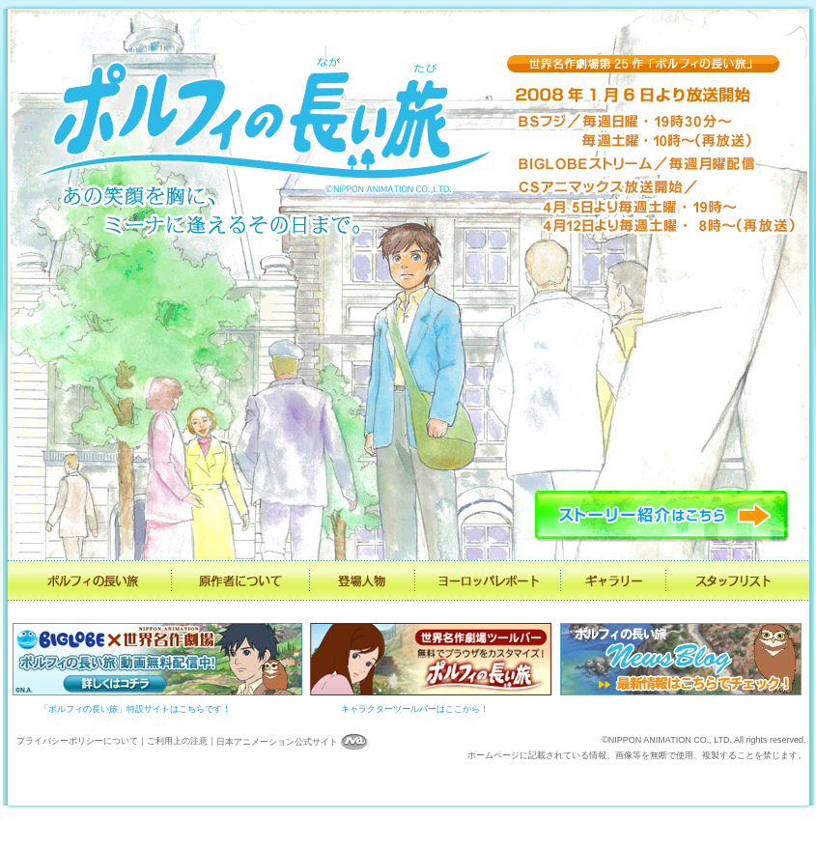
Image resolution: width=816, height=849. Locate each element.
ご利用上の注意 (177, 742)
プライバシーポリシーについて (77, 742)
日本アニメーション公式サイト (292, 742)
